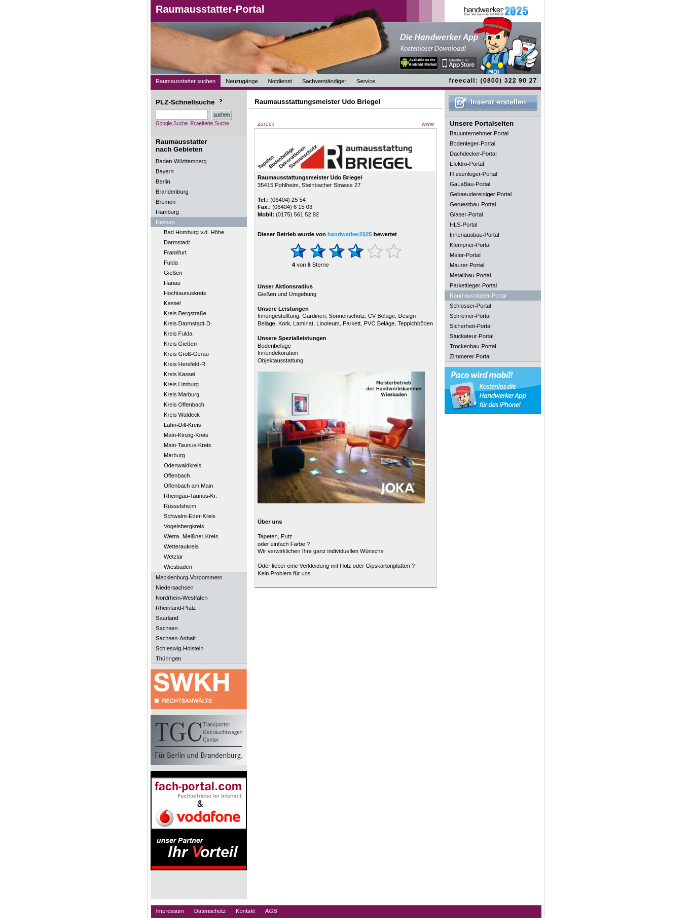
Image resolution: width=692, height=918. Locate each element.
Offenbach (177, 475)
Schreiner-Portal (470, 316)
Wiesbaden (178, 567)
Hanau (172, 283)
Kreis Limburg (181, 384)
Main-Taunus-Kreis (187, 445)
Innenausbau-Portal (474, 235)
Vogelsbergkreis (184, 526)
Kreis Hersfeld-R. (185, 364)
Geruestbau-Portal (473, 204)
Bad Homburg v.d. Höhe (194, 232)
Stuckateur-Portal (471, 336)
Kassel (172, 303)
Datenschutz (210, 911)
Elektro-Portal (467, 164)
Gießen (173, 273)
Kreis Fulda (178, 334)
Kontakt (245, 911)
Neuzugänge (242, 81)
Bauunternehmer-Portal (479, 133)
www (428, 124)
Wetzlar (173, 557)
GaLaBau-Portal (470, 184)
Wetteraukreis (181, 546)
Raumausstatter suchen (185, 81)
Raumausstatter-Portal (210, 9)
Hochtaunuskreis (185, 293)
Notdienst (280, 81)
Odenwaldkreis (182, 465)
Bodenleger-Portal (472, 143)
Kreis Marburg (181, 394)
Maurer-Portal (467, 265)
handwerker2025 (349, 234)
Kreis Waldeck (182, 415)
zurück (266, 124)
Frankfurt (175, 252)
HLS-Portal (464, 225)
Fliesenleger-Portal (473, 174)
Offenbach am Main (188, 486)
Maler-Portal (465, 255)
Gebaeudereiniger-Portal (481, 194)
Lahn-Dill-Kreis (182, 425)
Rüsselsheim (180, 506)
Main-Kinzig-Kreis (186, 435)
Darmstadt (177, 242)
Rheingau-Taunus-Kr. (190, 496)
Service (365, 81)
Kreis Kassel (179, 374)
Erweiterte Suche (209, 123)
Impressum (170, 911)
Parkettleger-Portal (473, 285)
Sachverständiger (324, 81)
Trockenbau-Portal (473, 346)
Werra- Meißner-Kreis (191, 536)
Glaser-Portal (466, 214)
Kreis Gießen (180, 344)
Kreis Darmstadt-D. (188, 323)
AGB (271, 911)
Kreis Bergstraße (185, 313)
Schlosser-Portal (470, 306)
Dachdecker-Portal (473, 154)
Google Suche (172, 123)
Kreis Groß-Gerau (186, 354)
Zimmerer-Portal (470, 356)
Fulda (171, 263)
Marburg (174, 455)
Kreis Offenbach (184, 404)
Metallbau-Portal (470, 275)
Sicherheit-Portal (471, 326)
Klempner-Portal (470, 245)
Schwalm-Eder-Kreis (189, 516)
